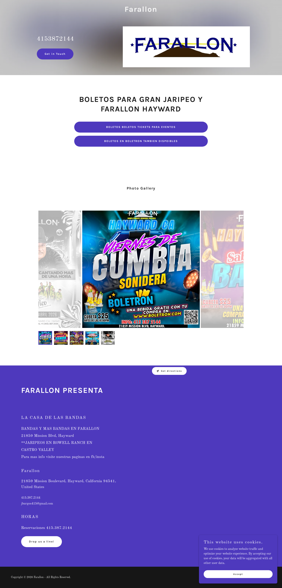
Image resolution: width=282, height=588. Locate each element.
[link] (141, 11)
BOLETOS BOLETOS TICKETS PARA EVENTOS (141, 127)
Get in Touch (55, 54)
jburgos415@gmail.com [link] (37, 503)
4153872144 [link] (55, 39)
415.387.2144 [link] (30, 497)
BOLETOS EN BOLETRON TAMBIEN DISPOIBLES (141, 141)
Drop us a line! (41, 541)
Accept (238, 574)
